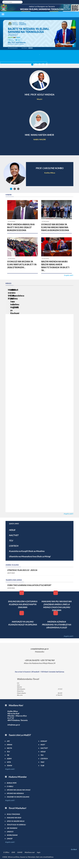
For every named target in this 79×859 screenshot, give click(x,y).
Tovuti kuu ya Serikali (16, 825)
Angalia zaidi (68, 275)
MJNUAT (43, 741)
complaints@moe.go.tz (39, 649)
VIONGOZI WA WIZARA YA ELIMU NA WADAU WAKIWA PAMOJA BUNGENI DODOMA (55, 227)
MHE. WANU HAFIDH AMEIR (39, 134)
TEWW (9, 765)
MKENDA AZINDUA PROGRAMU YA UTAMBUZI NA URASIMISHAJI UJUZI (56, 624)
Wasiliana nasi (29, 852)
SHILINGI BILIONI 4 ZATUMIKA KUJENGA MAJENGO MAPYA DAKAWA (22, 604)
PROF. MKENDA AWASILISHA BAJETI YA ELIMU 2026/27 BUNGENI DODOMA (21, 227)
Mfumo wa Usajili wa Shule (18, 790)
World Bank (12, 835)
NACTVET (13, 535)
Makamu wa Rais (14, 818)
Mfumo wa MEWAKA (15, 793)
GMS (13, 852)
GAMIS (19, 852)
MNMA (9, 745)
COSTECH (13, 546)
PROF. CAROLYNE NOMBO (50, 168)
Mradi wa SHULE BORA (18, 305)
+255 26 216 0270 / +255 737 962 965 (39, 660)
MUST (42, 745)
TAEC (42, 762)
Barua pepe (11, 783)
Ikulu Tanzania (13, 814)
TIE (8, 755)
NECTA (9, 748)
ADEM (9, 759)
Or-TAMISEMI (12, 828)
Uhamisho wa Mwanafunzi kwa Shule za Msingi (29, 556)
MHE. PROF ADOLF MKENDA (39, 94)
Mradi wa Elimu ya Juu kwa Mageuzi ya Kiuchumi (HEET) (53, 308)
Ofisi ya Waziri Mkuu (15, 821)
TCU (11, 540)
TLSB (42, 765)
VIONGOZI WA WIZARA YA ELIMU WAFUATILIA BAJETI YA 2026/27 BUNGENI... (22, 264)
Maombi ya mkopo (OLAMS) (18, 797)
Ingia (38, 852)
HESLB (12, 530)
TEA (41, 755)
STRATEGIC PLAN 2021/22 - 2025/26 (22, 570)
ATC (8, 741)
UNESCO (10, 832)
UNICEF (9, 839)
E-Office (6, 852)
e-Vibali (10, 786)
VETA (9, 762)
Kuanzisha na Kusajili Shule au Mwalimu (26, 551)
